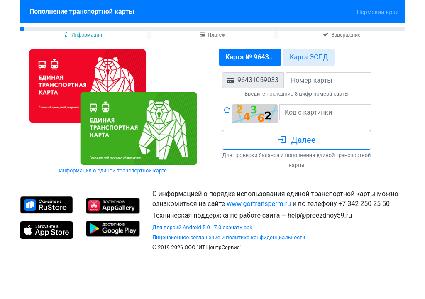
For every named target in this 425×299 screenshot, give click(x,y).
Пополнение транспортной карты (83, 11)
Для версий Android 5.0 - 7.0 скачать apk (202, 227)
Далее (297, 140)
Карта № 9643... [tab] (250, 57)
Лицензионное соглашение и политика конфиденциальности (228, 237)
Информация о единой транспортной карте (113, 170)
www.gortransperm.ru (259, 204)
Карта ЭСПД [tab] (309, 57)
